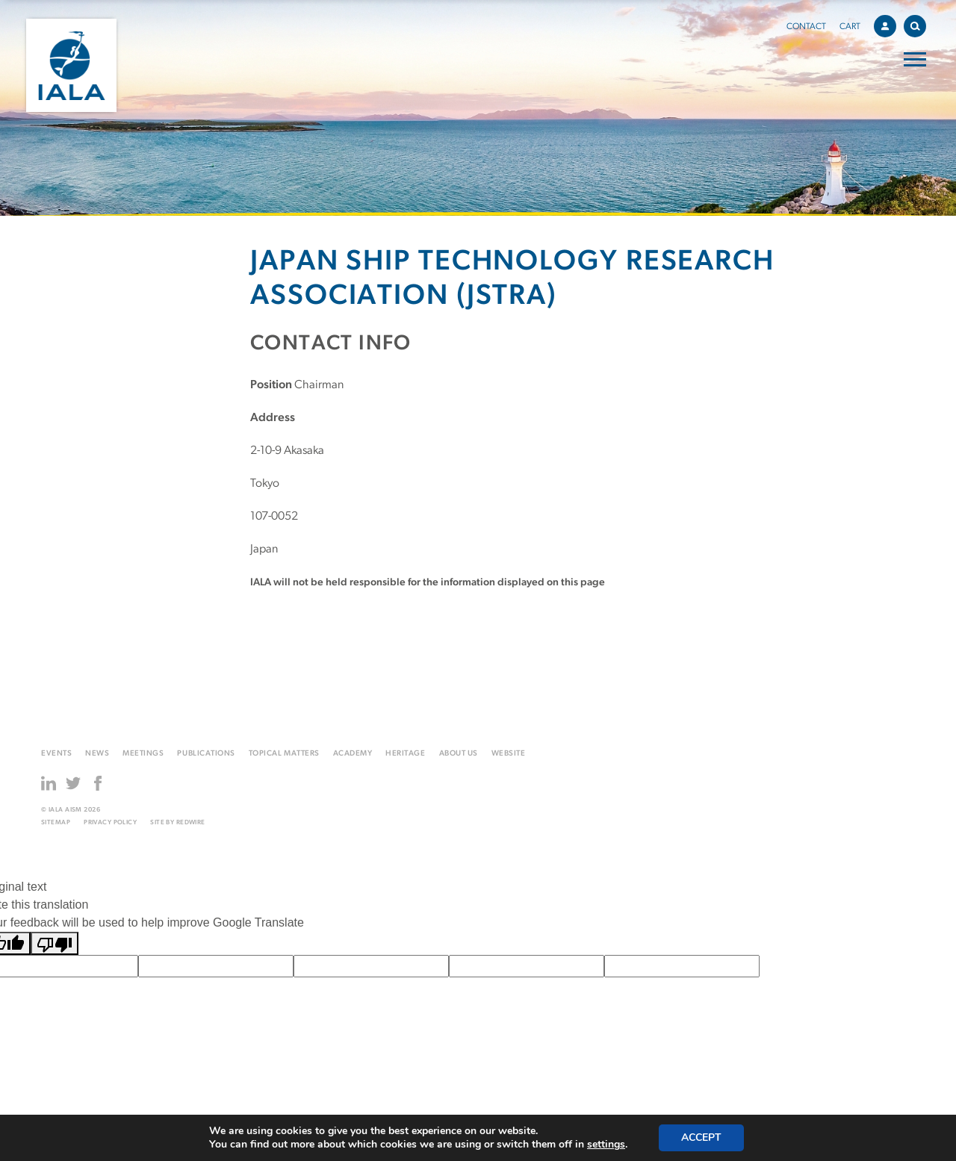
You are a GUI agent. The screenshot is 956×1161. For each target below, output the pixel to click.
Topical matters (284, 754)
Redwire (190, 822)
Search (918, 23)
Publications (206, 754)
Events (56, 754)
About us (458, 754)
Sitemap (55, 822)
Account (888, 24)
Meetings (143, 754)
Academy (353, 754)
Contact (806, 26)
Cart (849, 26)
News (97, 754)
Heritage (405, 754)
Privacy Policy (110, 822)
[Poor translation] (54, 943)
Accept (701, 1137)
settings (606, 1144)
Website (508, 754)
